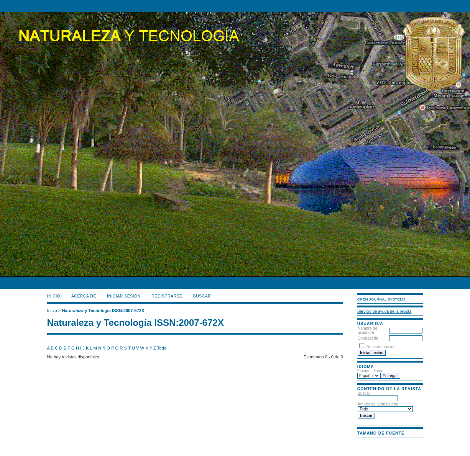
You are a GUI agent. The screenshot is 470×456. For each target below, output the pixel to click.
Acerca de (83, 296)
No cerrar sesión (381, 347)
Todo (161, 348)
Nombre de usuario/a (367, 330)
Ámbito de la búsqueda (385, 406)
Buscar (378, 395)
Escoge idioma (370, 371)
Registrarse (166, 296)
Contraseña (368, 338)
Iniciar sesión (124, 296)
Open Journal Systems (381, 299)
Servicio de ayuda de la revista (384, 311)
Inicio (54, 296)
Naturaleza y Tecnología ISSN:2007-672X (103, 310)
